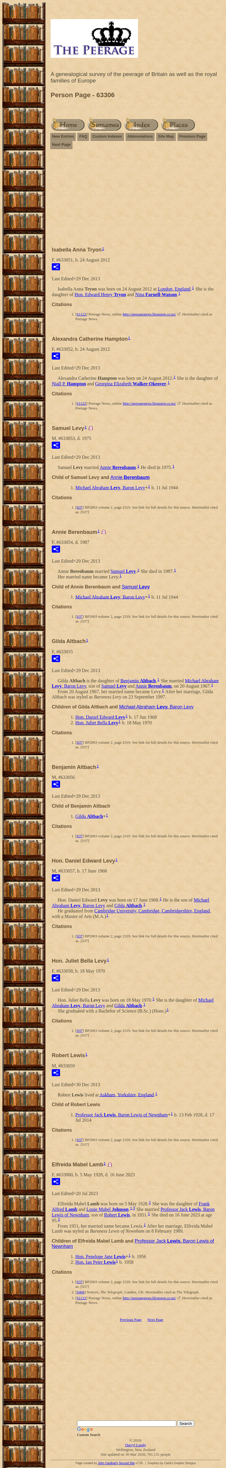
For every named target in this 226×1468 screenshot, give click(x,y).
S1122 (81, 314)
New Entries (63, 136)
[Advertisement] (136, 200)
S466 (80, 1292)
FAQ (83, 136)
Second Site (127, 1463)
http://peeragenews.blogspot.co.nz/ (149, 314)
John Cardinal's (108, 1463)
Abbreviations (140, 136)
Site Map (166, 136)
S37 (79, 507)
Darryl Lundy (135, 1445)
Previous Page (192, 136)
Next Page (61, 144)
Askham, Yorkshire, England (126, 1094)
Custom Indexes (107, 136)
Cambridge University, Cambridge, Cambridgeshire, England (152, 910)
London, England (174, 288)
